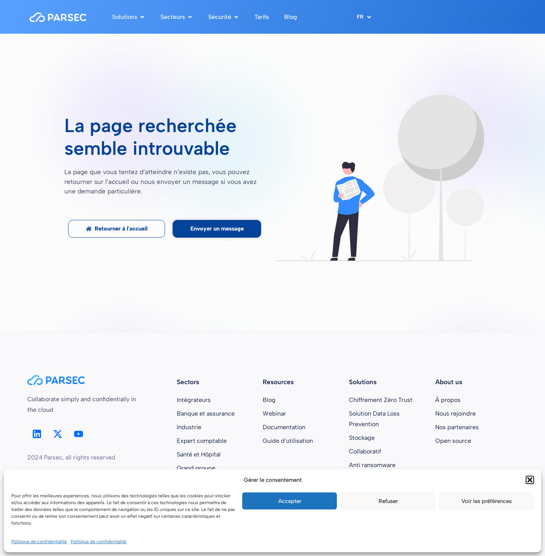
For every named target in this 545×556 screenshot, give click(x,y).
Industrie (189, 427)
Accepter (289, 501)
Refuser (388, 501)
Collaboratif (365, 451)
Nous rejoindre (455, 413)
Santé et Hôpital (199, 454)
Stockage (362, 437)
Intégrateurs (194, 399)
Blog (269, 399)
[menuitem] (364, 17)
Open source (453, 440)
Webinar (274, 413)
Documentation (284, 427)
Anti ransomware (372, 465)
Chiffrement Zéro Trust (381, 399)
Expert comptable (202, 440)
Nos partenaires (457, 427)
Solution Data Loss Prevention (374, 419)
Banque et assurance (206, 413)
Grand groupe (196, 468)
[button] (530, 480)
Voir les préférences (486, 501)
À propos (448, 399)
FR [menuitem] (360, 17)
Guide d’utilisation (288, 440)
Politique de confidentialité (39, 541)
